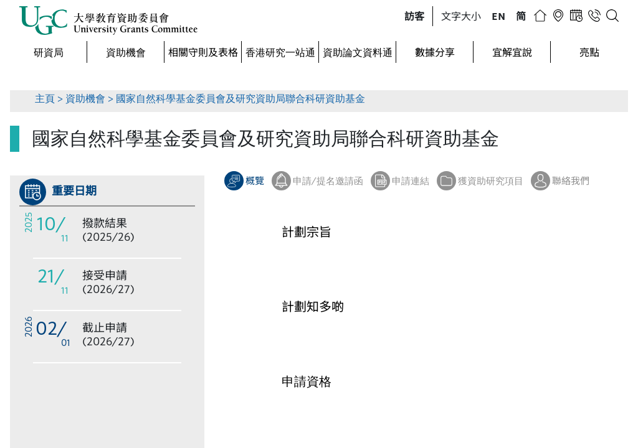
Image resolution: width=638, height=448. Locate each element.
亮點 (589, 52)
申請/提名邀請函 (328, 180)
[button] (414, 16)
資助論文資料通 (358, 52)
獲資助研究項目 (490, 180)
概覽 (254, 180)
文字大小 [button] (461, 16)
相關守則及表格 (203, 52)
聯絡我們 (570, 180)
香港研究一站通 (280, 52)
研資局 (49, 52)
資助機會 (126, 52)
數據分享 (435, 52)
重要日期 (74, 190)
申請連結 (410, 180)
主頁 (45, 98)
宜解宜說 (512, 52)
